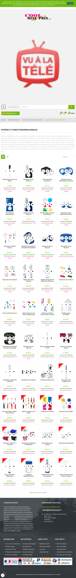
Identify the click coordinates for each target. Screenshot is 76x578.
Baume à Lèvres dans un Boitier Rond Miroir (29, 247)
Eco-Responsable (27, 554)
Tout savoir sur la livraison (12, 543)
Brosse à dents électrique (10, 475)
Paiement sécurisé (10, 549)
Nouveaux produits (45, 546)
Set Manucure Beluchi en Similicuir (29, 443)
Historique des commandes (64, 552)
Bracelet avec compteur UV (66, 380)
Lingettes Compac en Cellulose (10, 380)
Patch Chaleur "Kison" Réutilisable (47, 213)
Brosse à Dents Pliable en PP (47, 347)
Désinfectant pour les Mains (10, 180)
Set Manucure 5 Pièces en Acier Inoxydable (10, 347)
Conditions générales (28, 549)
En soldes (42, 549)
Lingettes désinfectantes (29, 475)
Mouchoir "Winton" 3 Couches (9, 443)
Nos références (26, 546)
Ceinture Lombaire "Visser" (66, 347)
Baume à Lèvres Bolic (66, 411)
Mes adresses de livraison (64, 554)
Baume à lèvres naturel (47, 247)
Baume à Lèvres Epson (10, 280)
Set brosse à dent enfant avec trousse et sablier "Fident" (47, 313)
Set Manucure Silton (47, 411)
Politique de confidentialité (12, 552)
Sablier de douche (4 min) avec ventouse (47, 280)
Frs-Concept (56, 574)
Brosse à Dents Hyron (10, 313)
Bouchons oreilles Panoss (10, 247)
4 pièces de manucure (47, 380)
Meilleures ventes (45, 543)
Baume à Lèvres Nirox (66, 280)
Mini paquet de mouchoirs (47, 180)
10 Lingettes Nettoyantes (10, 213)
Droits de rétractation (11, 554)
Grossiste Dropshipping (29, 543)
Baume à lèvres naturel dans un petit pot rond (66, 180)
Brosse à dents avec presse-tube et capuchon (66, 475)
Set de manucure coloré (47, 443)
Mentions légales (10, 546)
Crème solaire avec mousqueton (47, 475)
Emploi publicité (44, 552)
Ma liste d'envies (61, 549)
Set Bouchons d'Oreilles (66, 313)
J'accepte (70, 3)
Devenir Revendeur (27, 552)
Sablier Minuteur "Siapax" (28, 280)
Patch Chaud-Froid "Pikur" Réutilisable (28, 313)
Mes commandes (61, 546)
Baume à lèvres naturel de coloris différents (66, 213)
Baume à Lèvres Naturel (29, 180)
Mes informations (62, 543)
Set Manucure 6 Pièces (28, 380)
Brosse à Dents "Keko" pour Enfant (10, 412)
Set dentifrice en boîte (66, 443)
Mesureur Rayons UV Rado (28, 412)
